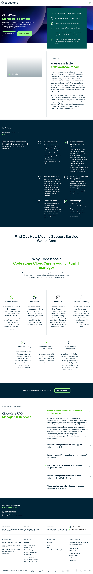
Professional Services (30, 552)
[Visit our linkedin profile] (67, 570)
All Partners (50, 542)
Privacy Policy (41, 570)
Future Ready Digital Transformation (8, 552)
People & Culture (73, 555)
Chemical (27, 542)
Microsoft (49, 545)
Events (71, 563)
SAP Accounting (29, 557)
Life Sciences (28, 547)
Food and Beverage (30, 545)
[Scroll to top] (90, 571)
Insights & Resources (75, 558)
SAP (48, 547)
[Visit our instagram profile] (81, 571)
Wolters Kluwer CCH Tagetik (55, 550)
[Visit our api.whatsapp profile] (63, 571)
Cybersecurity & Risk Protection (11, 549)
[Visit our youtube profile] (85, 570)
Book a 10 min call (26, 34)
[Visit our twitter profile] (72, 570)
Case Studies (72, 560)
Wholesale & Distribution (31, 562)
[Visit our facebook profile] (76, 570)
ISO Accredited (73, 551)
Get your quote (9, 34)
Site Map (56, 570)
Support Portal (33, 570)
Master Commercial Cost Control (11, 542)
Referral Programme (74, 553)
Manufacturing (28, 550)
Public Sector (28, 554)
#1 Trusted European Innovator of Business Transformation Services (78, 544)
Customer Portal (73, 548)
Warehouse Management (31, 559)
